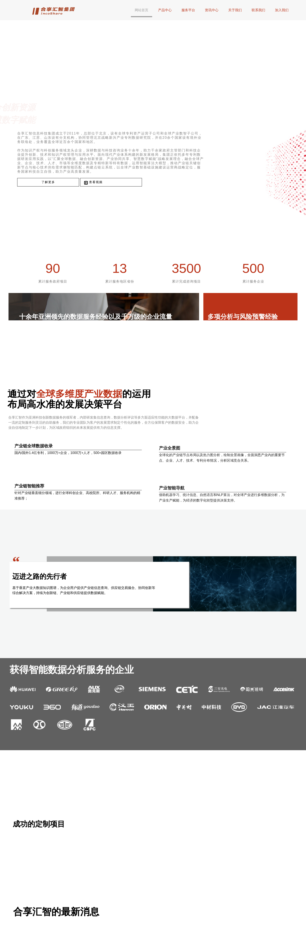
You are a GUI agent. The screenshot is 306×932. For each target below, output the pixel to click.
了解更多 (54, 207)
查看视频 (97, 207)
